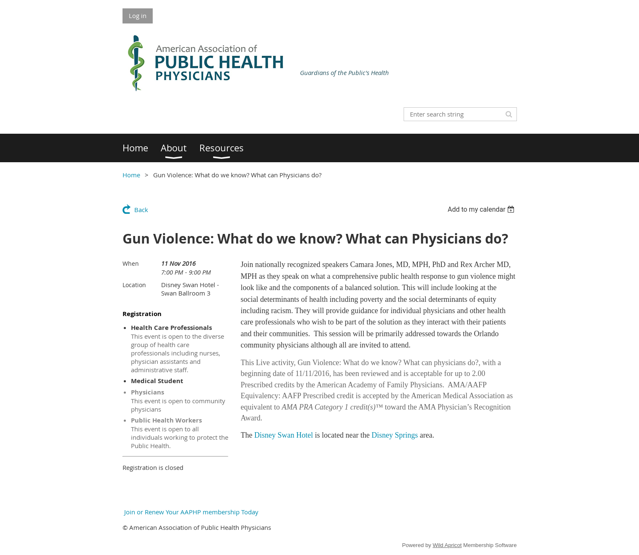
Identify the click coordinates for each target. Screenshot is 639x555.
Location (134, 285)
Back (141, 209)
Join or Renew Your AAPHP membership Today (190, 512)
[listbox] (482, 209)
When (131, 263)
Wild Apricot (447, 545)
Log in (137, 15)
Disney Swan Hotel (283, 435)
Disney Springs (394, 435)
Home (131, 175)
